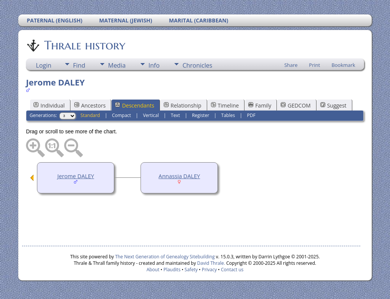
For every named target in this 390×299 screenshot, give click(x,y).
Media (117, 65)
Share (290, 65)
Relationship (182, 105)
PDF (251, 115)
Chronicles (197, 65)
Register (200, 115)
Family (259, 105)
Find (79, 65)
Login (43, 65)
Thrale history (84, 45)
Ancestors (89, 105)
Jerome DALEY (76, 176)
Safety (191, 269)
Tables (228, 115)
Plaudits (172, 269)
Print (314, 65)
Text (175, 115)
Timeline (225, 105)
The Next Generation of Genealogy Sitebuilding (165, 256)
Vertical (151, 115)
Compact (121, 115)
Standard (90, 115)
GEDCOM (295, 105)
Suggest (333, 105)
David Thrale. (211, 263)
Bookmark (343, 65)
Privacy (209, 269)
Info (154, 65)
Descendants (134, 105)
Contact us (232, 269)
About (153, 269)
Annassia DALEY (179, 176)
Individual (49, 105)
